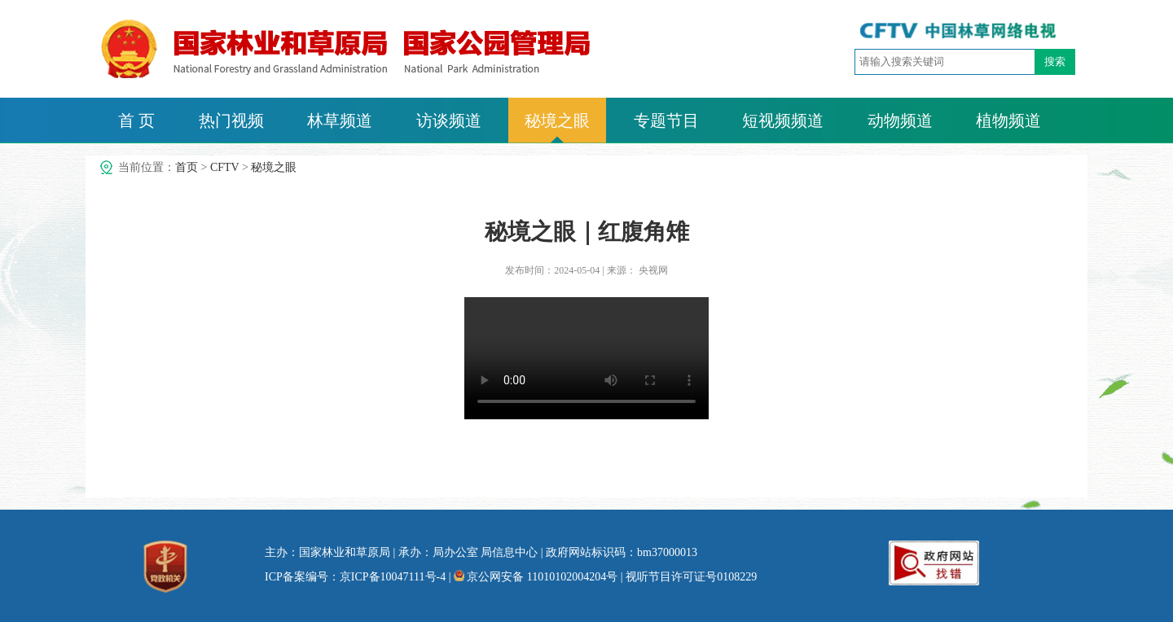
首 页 (136, 120)
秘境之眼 (557, 120)
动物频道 (900, 120)
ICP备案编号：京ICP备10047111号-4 (355, 577)
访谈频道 (448, 120)
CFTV (224, 167)
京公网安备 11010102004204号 (535, 577)
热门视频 (231, 120)
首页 (186, 167)
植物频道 (1008, 120)
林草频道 (339, 120)
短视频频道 (783, 120)
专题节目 (666, 120)
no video (586, 358)
